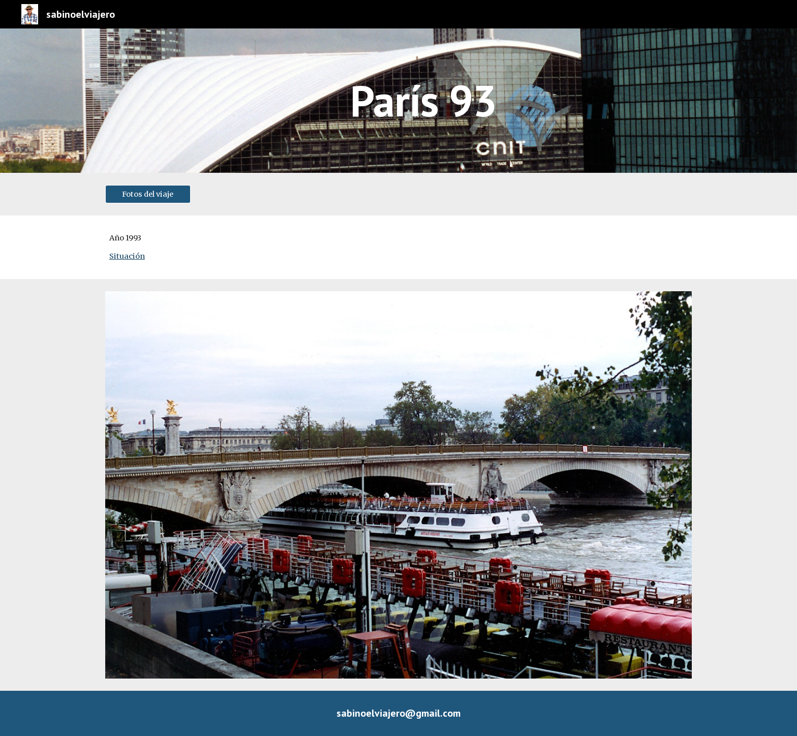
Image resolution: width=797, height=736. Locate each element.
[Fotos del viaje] (148, 194)
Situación (127, 256)
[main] (423, 100)
